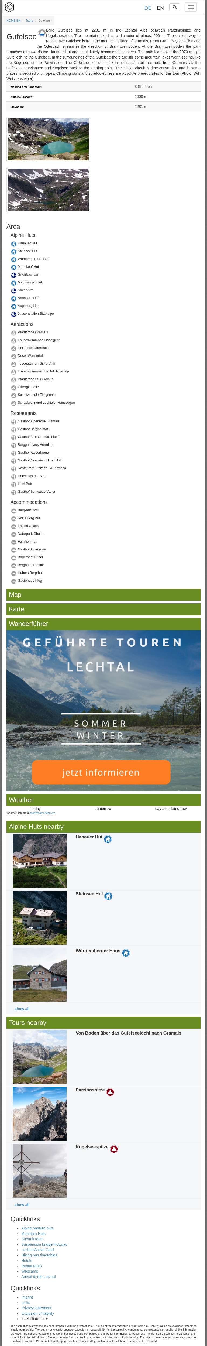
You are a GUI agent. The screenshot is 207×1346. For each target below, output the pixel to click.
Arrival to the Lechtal (38, 1277)
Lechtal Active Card (37, 1250)
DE (147, 8)
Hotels (26, 1260)
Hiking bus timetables (39, 1255)
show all (22, 1008)
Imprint (27, 1297)
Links (25, 1302)
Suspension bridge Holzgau (44, 1244)
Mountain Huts (33, 1233)
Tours (29, 20)
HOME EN (13, 20)
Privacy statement (36, 1308)
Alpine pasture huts (37, 1228)
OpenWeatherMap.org (42, 812)
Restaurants (31, 1266)
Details (103, 245)
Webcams (29, 1271)
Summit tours (32, 1239)
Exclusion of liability (37, 1313)
